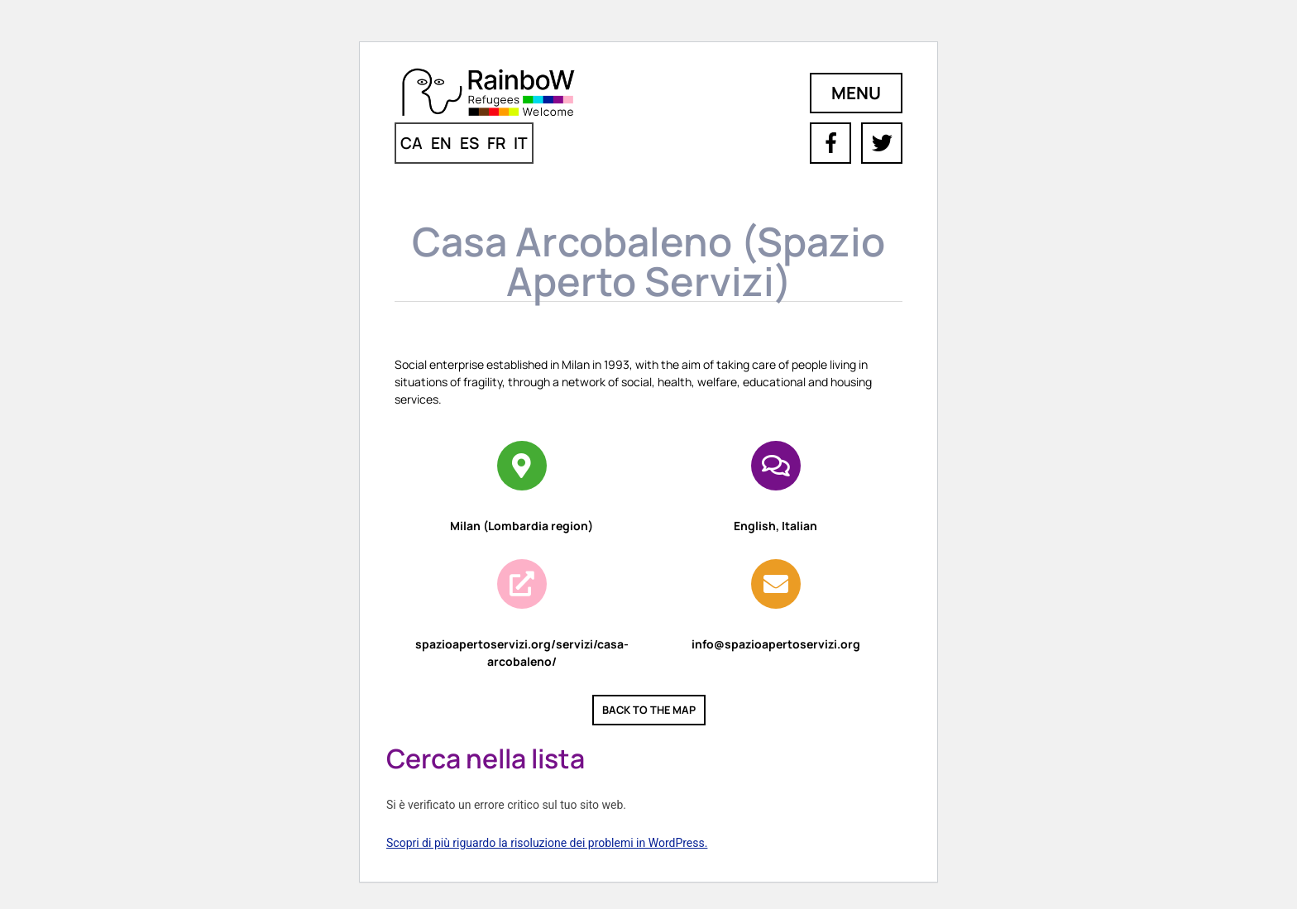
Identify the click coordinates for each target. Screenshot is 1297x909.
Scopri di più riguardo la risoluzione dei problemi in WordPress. (546, 842)
